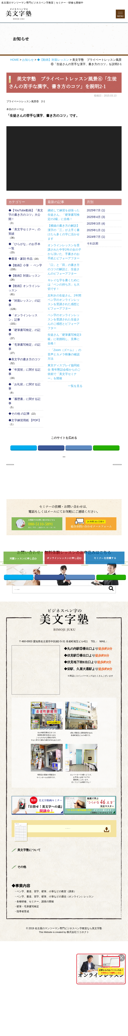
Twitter (23, 462)
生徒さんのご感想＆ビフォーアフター (73, 945)
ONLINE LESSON (87, 961)
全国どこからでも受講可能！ (100, 973)
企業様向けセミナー (29, 951)
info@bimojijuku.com (68, 711)
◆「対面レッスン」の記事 (24, 316)
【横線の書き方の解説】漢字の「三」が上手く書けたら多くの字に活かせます (64, 245)
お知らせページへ (64, 474)
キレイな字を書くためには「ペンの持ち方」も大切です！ (64, 298)
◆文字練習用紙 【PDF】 (24, 433)
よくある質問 (52, 951)
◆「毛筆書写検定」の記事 (24, 360)
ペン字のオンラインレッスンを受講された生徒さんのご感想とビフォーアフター (64, 335)
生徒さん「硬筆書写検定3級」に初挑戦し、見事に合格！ (64, 352)
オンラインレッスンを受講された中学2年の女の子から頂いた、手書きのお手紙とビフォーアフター (64, 265)
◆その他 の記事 (19, 427)
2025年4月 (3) (96, 230)
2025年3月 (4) (96, 237)
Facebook (51, 462)
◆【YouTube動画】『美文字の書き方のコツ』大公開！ (25, 228)
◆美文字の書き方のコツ (24, 372)
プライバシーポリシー (54, 968)
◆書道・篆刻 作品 (20, 272)
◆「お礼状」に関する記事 (24, 400)
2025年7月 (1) (96, 223)
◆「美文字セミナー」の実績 (24, 245)
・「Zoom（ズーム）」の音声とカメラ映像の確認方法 (64, 368)
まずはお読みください (49, 939)
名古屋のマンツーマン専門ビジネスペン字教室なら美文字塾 (68, 1023)
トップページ (25, 939)
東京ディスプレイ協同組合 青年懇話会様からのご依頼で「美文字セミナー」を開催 (64, 385)
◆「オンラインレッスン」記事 (22, 331)
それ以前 (92, 256)
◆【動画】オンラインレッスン (24, 301)
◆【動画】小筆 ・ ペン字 (25, 278)
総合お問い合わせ (28, 968)
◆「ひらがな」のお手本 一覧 (24, 259)
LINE (106, 462)
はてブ (78, 462)
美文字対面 (100, 939)
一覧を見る (75, 399)
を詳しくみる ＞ (100, 980)
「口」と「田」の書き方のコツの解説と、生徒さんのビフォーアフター (64, 283)
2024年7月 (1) (96, 250)
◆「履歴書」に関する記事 (24, 414)
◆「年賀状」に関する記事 (24, 385)
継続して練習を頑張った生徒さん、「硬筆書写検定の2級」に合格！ (64, 228)
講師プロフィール (75, 939)
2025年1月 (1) (96, 243)
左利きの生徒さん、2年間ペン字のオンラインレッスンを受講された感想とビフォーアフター (64, 315)
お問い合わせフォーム (64, 32)
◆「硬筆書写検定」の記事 (24, 345)
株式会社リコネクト (78, 1026)
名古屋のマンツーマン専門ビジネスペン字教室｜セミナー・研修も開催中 (42, 2)
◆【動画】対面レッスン (24, 289)
